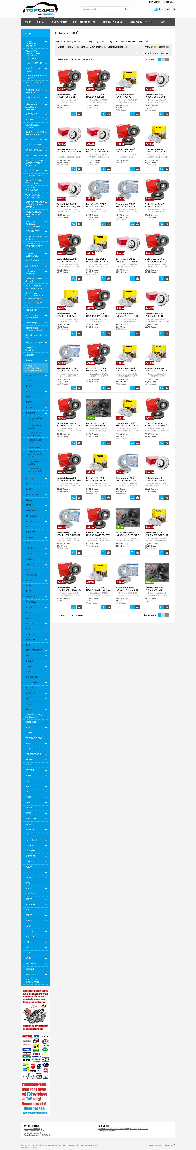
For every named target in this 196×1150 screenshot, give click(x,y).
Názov (72, 47)
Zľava (155, 53)
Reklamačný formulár (106, 1131)
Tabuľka (161, 47)
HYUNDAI (120, 42)
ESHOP (27, 22)
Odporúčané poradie (116, 47)
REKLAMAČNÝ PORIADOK (141, 22)
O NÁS (162, 22)
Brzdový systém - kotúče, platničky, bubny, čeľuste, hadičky (88, 42)
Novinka (164, 53)
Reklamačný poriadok (32, 1133)
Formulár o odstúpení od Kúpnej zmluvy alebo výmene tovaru (123, 1129)
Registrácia (168, 2)
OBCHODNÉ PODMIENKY (113, 22)
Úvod (57, 42)
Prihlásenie (154, 2)
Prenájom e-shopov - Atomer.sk (162, 1145)
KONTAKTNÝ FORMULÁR (84, 22)
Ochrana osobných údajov (34, 1131)
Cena (83, 47)
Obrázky (148, 47)
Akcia (147, 53)
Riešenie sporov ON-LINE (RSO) (37, 1135)
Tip (139, 53)
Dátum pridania (96, 47)
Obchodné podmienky (33, 1129)
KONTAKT (41, 22)
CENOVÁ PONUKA (59, 22)
